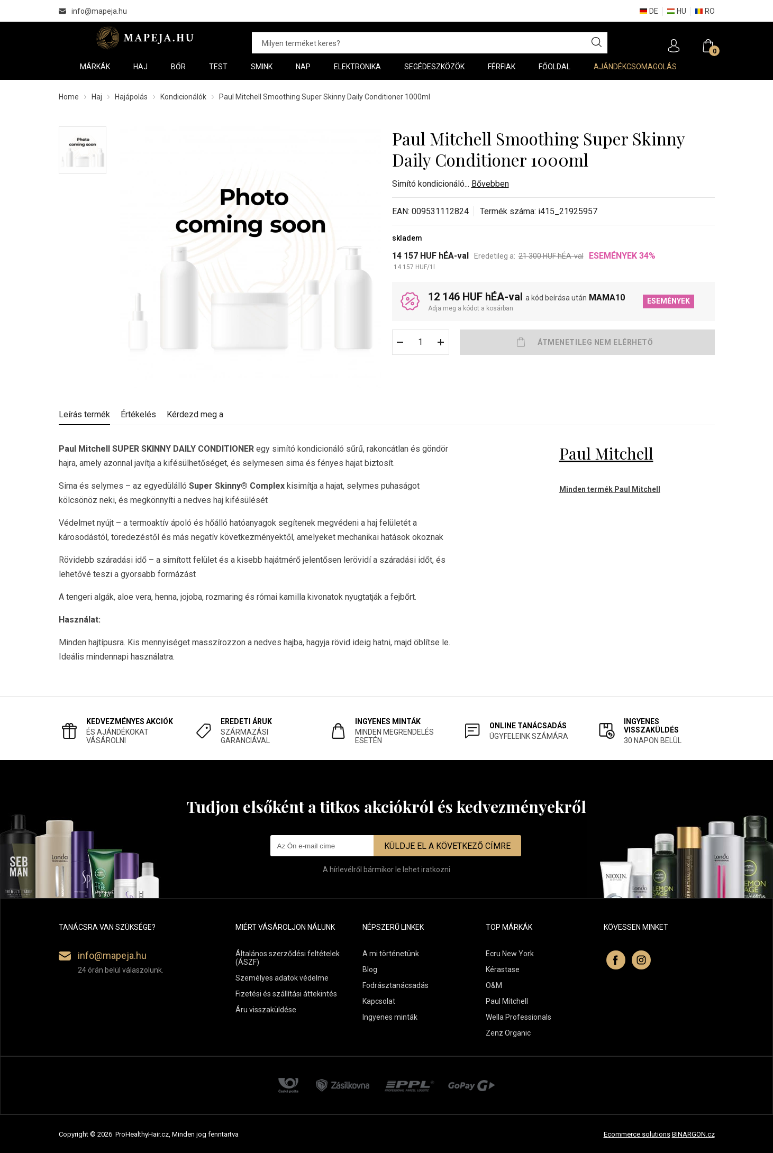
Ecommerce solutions (637, 1134)
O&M (494, 985)
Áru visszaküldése (265, 1009)
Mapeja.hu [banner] (145, 37)
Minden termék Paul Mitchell (609, 489)
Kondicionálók (183, 97)
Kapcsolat (378, 1001)
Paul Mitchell (606, 453)
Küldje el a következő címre (447, 846)
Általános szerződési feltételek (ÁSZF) (287, 957)
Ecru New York (510, 953)
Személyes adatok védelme (282, 978)
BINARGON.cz (693, 1134)
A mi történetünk (390, 953)
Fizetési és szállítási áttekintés (286, 994)
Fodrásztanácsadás (395, 985)
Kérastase (503, 969)
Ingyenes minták (389, 1017)
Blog (369, 969)
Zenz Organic (508, 1033)
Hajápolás (131, 97)
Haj (97, 97)
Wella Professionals (518, 1017)
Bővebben (490, 184)
